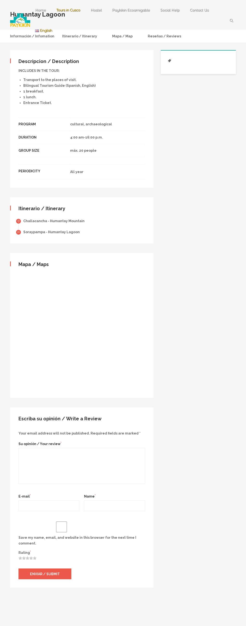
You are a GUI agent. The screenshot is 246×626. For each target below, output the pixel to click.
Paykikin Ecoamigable (131, 10)
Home (40, 10)
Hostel (96, 10)
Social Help (169, 10)
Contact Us (199, 10)
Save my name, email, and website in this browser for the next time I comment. (77, 540)
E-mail (24, 496)
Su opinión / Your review (40, 443)
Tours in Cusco (68, 10)
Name (90, 496)
